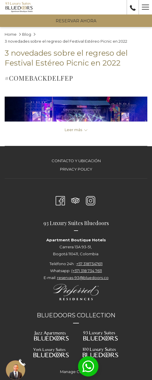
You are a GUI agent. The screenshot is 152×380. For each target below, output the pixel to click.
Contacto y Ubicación (76, 160)
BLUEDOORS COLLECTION (76, 315)
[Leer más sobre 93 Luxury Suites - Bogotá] (76, 129)
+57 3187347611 (89, 263)
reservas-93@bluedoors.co (83, 277)
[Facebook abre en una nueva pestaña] (60, 200)
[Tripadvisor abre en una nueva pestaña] (75, 200)
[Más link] (145, 7)
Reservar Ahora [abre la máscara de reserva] (76, 20)
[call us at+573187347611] (133, 7)
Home (11, 34)
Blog (26, 34)
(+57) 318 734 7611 (86, 270)
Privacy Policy (76, 169)
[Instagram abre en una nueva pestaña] (90, 200)
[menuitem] (76, 161)
